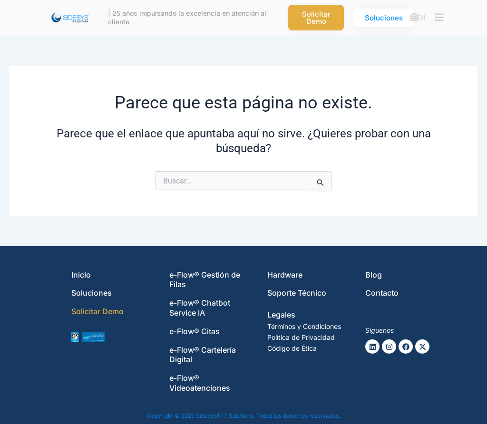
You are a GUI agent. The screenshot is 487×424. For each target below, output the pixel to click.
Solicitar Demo (97, 311)
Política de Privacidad (301, 337)
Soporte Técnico (296, 293)
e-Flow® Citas (194, 331)
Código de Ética (292, 348)
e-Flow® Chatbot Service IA (199, 308)
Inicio (81, 274)
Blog (373, 274)
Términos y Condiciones (304, 326)
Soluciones (91, 293)
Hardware (284, 274)
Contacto (382, 293)
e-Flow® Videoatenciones (199, 383)
